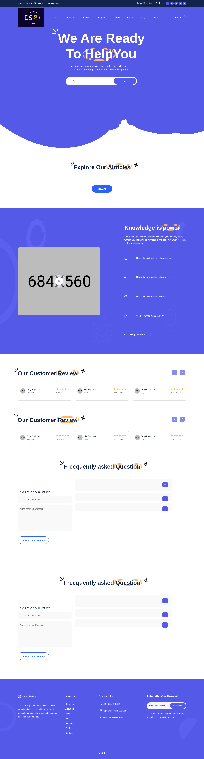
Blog (143, 17)
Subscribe (180, 706)
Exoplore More (137, 334)
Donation (69, 704)
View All (102, 189)
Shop (117, 17)
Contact (155, 17)
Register (148, 3)
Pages (101, 17)
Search (125, 82)
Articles (179, 17)
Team (68, 714)
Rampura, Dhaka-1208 (111, 720)
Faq (67, 718)
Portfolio (130, 17)
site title (102, 753)
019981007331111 (109, 705)
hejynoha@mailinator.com (113, 713)
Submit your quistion (33, 540)
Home (57, 17)
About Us (71, 17)
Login (139, 3)
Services (86, 17)
